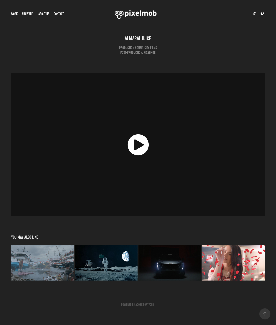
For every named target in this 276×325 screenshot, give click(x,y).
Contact (59, 14)
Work (14, 14)
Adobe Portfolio (145, 304)
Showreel (28, 14)
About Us (43, 14)
